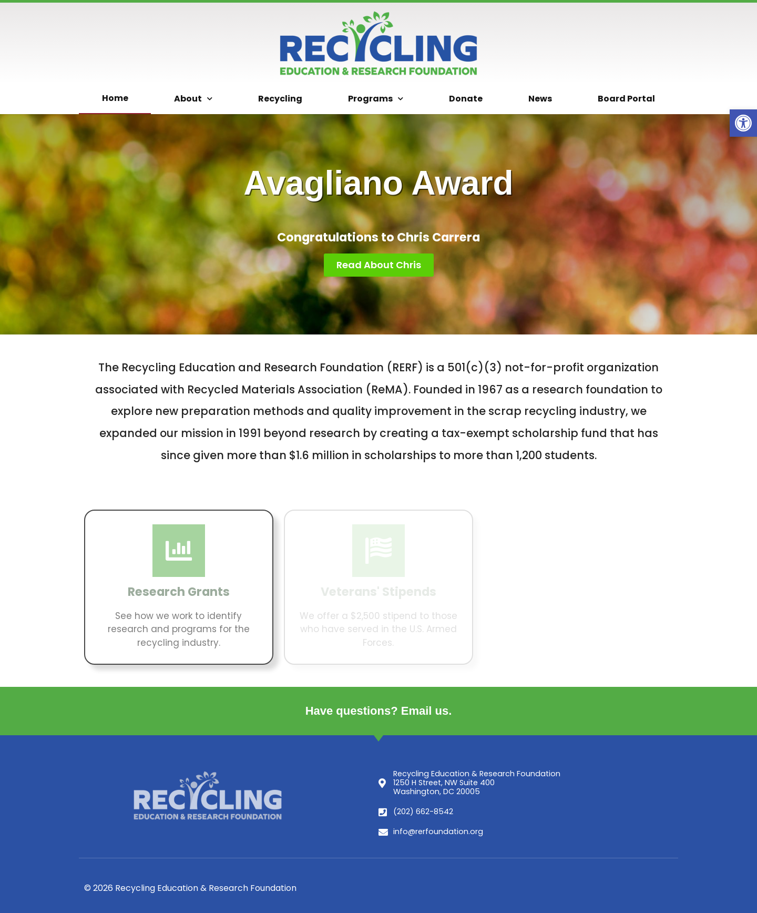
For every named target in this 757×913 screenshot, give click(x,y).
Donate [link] (466, 99)
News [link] (540, 99)
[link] (743, 123)
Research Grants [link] (179, 591)
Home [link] (115, 98)
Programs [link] (375, 98)
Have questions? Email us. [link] (378, 710)
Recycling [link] (280, 99)
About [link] (193, 98)
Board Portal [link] (626, 99)
